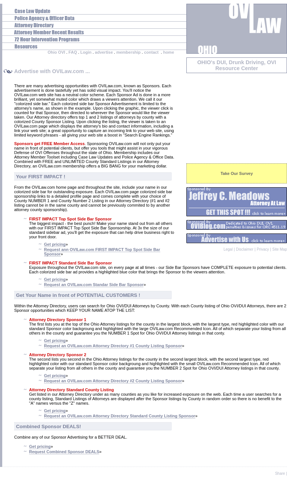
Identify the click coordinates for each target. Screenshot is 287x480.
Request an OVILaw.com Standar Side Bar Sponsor (94, 284)
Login (86, 52)
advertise (104, 52)
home (168, 52)
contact (151, 52)
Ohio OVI (56, 52)
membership (128, 52)
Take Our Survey (237, 173)
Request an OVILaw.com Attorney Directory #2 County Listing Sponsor (113, 381)
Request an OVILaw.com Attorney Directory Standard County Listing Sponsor (119, 416)
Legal (228, 249)
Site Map (279, 249)
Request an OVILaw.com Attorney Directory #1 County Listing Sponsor (113, 345)
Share (280, 473)
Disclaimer (244, 249)
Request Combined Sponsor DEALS (64, 451)
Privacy (263, 249)
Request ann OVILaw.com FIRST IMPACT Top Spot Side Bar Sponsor (102, 251)
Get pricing (55, 244)
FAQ (73, 52)
